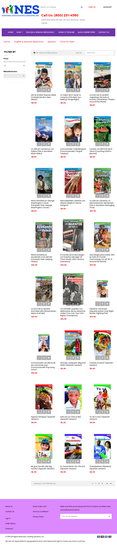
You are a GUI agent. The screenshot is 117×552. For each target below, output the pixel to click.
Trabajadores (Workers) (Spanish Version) (100, 467)
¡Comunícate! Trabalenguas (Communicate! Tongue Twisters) (73, 151)
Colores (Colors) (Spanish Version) (101, 364)
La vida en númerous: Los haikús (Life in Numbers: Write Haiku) (42, 151)
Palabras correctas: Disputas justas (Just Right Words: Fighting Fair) (101, 311)
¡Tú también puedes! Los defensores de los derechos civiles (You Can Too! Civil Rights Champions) (72, 312)
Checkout (9, 529)
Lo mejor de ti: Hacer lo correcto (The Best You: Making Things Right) (70, 97)
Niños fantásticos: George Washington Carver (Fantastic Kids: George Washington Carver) (42, 204)
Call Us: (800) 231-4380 (59, 15)
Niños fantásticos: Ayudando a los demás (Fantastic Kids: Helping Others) (41, 258)
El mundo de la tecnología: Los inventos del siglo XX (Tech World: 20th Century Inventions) (72, 258)
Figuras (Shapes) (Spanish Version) (43, 418)
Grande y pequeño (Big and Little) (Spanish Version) (73, 364)
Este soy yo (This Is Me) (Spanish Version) (70, 418)
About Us (8, 506)
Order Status (10, 523)
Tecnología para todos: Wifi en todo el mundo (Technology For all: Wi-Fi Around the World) (101, 258)
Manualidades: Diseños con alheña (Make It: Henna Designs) (72, 203)
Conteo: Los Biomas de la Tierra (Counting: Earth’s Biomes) (100, 151)
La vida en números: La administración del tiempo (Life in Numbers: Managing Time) (101, 204)
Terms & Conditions (40, 511)
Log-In (8, 518)
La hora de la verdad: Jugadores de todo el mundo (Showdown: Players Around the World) (102, 98)
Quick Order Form (40, 506)
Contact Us (9, 511)
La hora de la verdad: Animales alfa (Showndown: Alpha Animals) (43, 311)
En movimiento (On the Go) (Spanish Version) (72, 467)
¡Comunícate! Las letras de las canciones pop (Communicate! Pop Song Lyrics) (43, 366)
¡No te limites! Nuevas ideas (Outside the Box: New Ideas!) (43, 97)
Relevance (99, 52)
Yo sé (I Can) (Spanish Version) (99, 418)
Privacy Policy (38, 517)
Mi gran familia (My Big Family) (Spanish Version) (43, 467)
